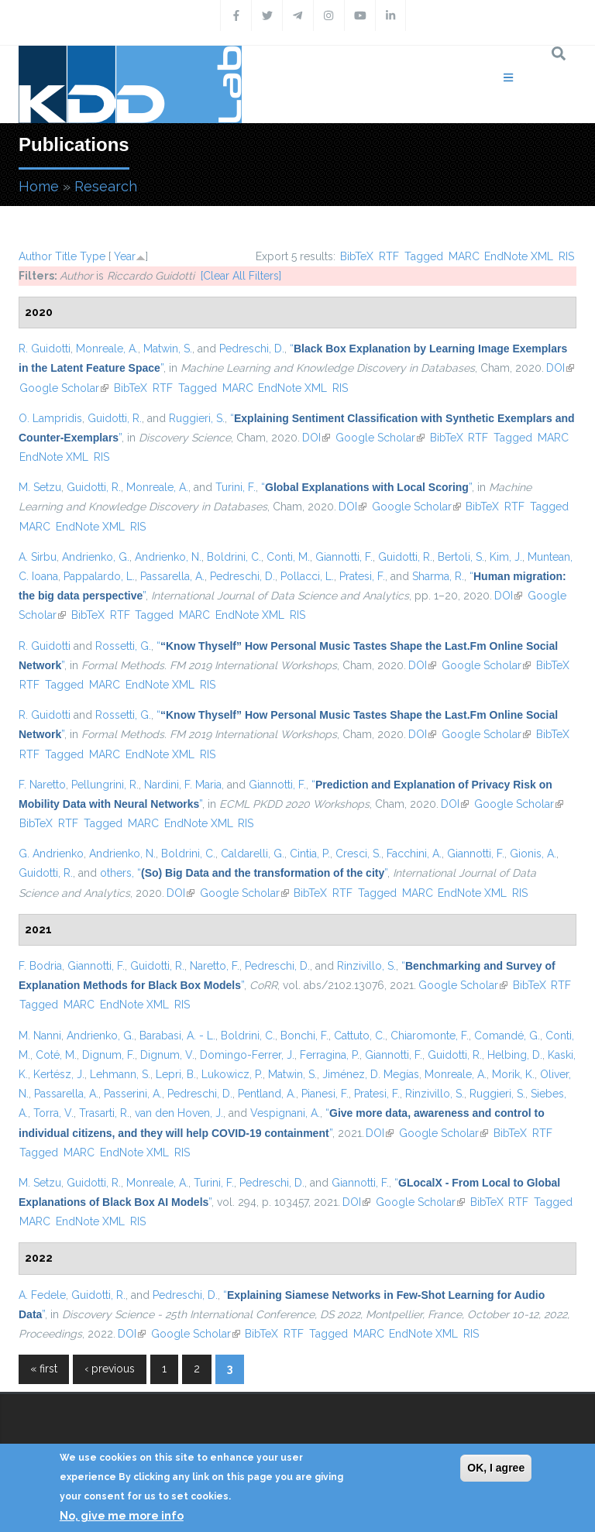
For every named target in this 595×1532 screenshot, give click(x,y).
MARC (464, 256)
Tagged (423, 256)
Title (66, 256)
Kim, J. (506, 557)
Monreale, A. (107, 348)
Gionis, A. (533, 853)
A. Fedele (42, 1295)
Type (92, 256)
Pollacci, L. (307, 576)
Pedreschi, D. (251, 348)
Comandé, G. (507, 1035)
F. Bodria (40, 966)
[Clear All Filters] (241, 276)
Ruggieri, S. (197, 418)
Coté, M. (56, 1055)
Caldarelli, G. (252, 853)
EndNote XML (518, 256)
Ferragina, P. (329, 1055)
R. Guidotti (45, 348)
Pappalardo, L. (99, 576)
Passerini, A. (133, 1093)
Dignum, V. (167, 1055)
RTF (389, 256)
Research (105, 186)
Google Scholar (63, 388)
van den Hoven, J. (179, 1113)
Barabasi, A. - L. (177, 1035)
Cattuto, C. (359, 1035)
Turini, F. (235, 487)
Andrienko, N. (168, 557)
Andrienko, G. (95, 557)
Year (125, 256)
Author (35, 256)
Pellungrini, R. (105, 784)
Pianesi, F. (325, 1093)
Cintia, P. (310, 853)
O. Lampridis (50, 418)
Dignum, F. (108, 1055)
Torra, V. (53, 1113)
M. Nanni (40, 1035)
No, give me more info (122, 1516)
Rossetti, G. (123, 646)
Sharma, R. (438, 576)
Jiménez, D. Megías (370, 1074)
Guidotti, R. (115, 418)
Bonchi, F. (304, 1035)
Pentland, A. (267, 1093)
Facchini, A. (414, 853)
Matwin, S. (167, 348)
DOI (560, 368)
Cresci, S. (358, 853)
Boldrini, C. (234, 557)
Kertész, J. (58, 1074)
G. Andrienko (51, 853)
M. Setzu (40, 487)
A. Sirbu (38, 557)
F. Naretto (42, 784)
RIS (566, 256)
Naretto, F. (214, 966)
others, (117, 873)
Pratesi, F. (362, 576)
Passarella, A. (172, 576)
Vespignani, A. (285, 1113)
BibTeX (356, 256)
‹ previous (109, 1368)
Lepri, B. (176, 1074)
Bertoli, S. (461, 557)
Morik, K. (513, 1074)
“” (366, 487)
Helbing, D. (514, 1055)
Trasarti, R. (104, 1113)
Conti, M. (288, 557)
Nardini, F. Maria (183, 784)
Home (39, 186)
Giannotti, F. (344, 557)
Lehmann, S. (120, 1074)
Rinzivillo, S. (366, 966)
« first (43, 1368)
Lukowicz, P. (232, 1074)
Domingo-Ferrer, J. (247, 1055)
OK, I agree (495, 1468)
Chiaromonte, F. (429, 1035)
